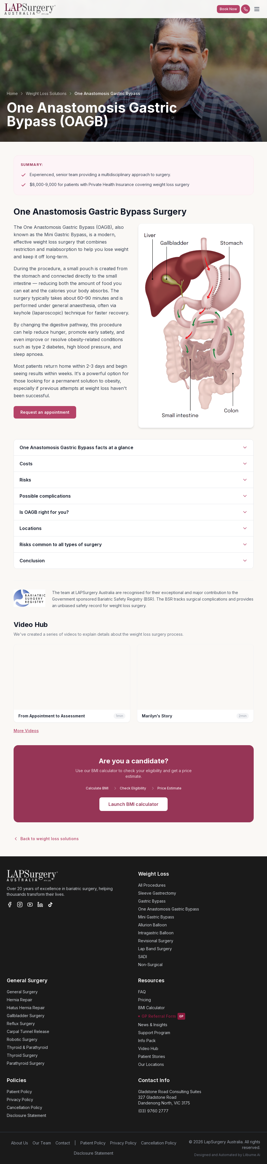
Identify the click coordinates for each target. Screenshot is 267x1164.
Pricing (144, 999)
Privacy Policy (20, 1099)
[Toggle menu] (256, 9)
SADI (142, 956)
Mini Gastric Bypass (156, 916)
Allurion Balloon (152, 924)
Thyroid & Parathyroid (27, 1047)
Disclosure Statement (26, 1115)
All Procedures (152, 885)
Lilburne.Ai (251, 1155)
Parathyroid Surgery (25, 1063)
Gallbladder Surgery (25, 1015)
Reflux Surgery (21, 1023)
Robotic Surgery (22, 1039)
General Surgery (22, 991)
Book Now (228, 9)
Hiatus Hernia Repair (26, 1007)
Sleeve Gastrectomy (157, 893)
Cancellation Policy (24, 1107)
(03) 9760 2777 (153, 1110)
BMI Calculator (151, 1007)
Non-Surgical (150, 964)
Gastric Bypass (152, 901)
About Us (19, 1142)
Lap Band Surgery (155, 948)
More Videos (26, 730)
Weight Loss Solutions (46, 93)
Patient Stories (151, 1056)
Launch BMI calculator (133, 804)
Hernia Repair (19, 999)
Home (12, 93)
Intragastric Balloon (156, 932)
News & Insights (152, 1024)
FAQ (142, 991)
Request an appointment (44, 412)
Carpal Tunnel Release (28, 1031)
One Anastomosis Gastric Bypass (168, 909)
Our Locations (151, 1064)
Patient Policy (19, 1091)
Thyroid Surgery (22, 1055)
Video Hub (148, 1048)
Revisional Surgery (155, 940)
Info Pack (147, 1040)
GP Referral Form (161, 1016)
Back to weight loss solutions (46, 838)
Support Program (154, 1032)
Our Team (42, 1142)
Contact (62, 1142)
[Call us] (245, 9)
